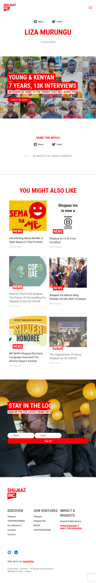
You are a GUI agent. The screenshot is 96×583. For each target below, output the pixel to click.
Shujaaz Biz (40, 521)
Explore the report (19, 100)
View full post (15, 249)
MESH (37, 525)
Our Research (14, 525)
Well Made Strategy (15, 571)
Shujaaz (12, 516)
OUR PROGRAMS (16, 521)
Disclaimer (24, 569)
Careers (12, 534)
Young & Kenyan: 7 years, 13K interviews (71, 526)
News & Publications (70, 521)
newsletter (28, 561)
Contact (12, 530)
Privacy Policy (13, 569)
